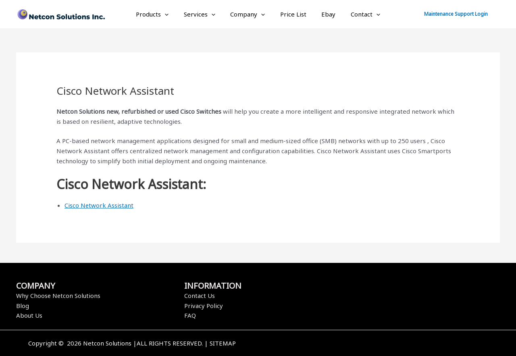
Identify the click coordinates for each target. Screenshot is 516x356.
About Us (29, 315)
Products (160, 14)
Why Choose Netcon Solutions (58, 295)
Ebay (324, 14)
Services (204, 14)
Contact (357, 14)
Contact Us (199, 295)
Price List (292, 14)
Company (249, 14)
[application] (172, 14)
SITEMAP (223, 343)
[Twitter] (384, 344)
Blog (22, 306)
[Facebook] (372, 344)
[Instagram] (396, 344)
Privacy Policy (203, 306)
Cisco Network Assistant (99, 205)
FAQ (190, 315)
